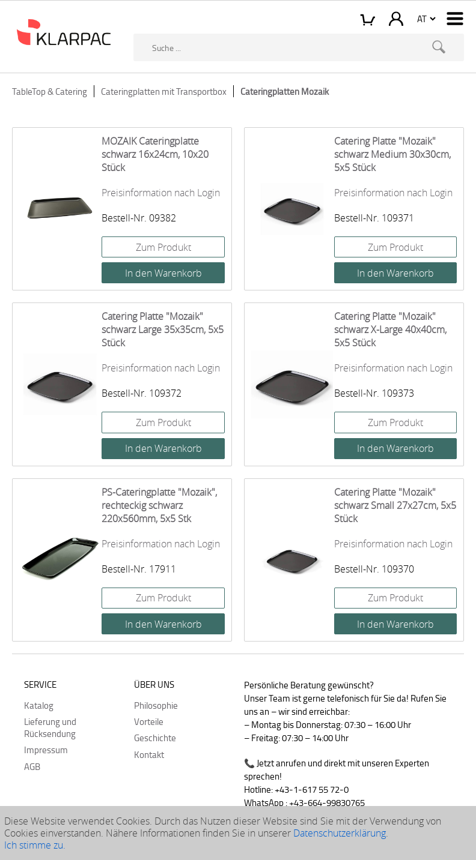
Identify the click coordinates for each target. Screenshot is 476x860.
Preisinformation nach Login (161, 192)
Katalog (38, 705)
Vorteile (148, 721)
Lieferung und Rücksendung (50, 727)
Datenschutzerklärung (339, 833)
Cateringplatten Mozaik (284, 91)
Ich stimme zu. (35, 845)
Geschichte (155, 738)
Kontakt (149, 754)
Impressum (46, 750)
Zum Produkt (163, 247)
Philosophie (156, 705)
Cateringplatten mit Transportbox (164, 91)
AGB (32, 766)
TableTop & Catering (49, 91)
